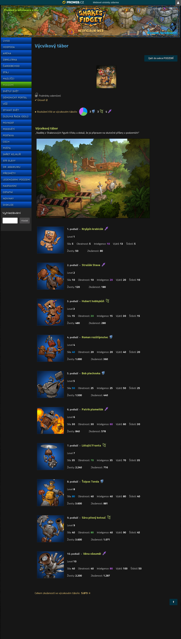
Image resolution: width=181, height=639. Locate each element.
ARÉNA (7, 53)
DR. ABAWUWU (12, 167)
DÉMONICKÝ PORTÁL (15, 97)
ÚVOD (6, 40)
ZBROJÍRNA (10, 59)
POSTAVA (8, 135)
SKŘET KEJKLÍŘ (12, 154)
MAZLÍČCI (8, 78)
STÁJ (6, 72)
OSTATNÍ (8, 192)
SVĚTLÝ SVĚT (11, 91)
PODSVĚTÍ (9, 129)
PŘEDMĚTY (9, 173)
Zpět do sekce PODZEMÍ (161, 58)
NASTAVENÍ (10, 185)
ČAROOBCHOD (11, 66)
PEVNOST (8, 122)
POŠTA (7, 148)
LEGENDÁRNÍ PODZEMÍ (16, 179)
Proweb (73, 2)
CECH (6, 141)
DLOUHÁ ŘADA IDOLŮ (15, 116)
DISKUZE (8, 204)
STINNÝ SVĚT (11, 110)
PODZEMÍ (8, 84)
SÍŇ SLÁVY (9, 160)
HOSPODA (9, 47)
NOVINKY (8, 198)
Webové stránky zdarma (106, 2)
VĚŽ (5, 103)
